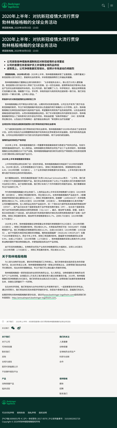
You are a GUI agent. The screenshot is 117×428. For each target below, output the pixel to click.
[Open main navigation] (112, 5)
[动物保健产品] (8, 383)
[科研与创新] (64, 356)
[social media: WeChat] (13, 328)
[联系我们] (63, 393)
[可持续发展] (7, 346)
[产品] (4, 378)
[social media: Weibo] (19, 328)
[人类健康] (63, 341)
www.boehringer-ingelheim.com (59, 294)
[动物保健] (63, 346)
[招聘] (61, 388)
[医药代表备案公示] (10, 366)
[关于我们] (6, 336)
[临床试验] (6, 388)
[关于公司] (6, 341)
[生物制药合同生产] (67, 351)
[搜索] (104, 5)
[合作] (61, 361)
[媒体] (61, 383)
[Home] (3, 321)
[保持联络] (63, 378)
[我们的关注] (64, 336)
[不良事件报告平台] (10, 371)
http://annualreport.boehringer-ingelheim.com (34, 297)
